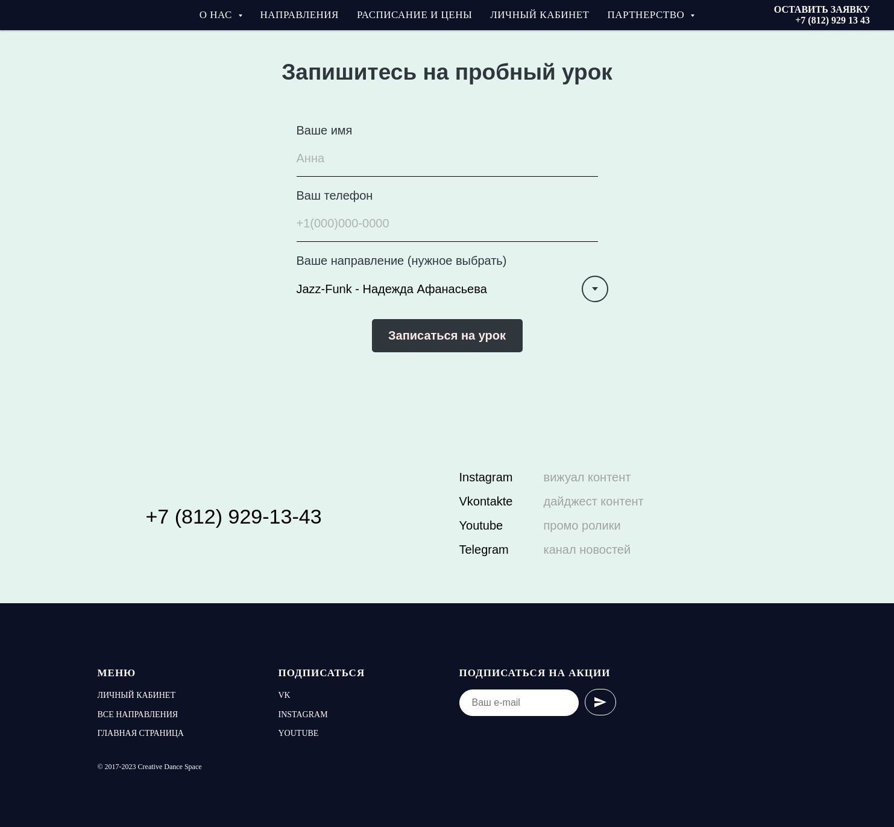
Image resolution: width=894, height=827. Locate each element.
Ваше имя (325, 130)
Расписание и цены (414, 15)
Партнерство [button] (648, 15)
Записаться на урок (447, 335)
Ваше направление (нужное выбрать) (402, 260)
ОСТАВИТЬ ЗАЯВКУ (822, 9)
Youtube (481, 525)
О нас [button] (217, 15)
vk (285, 695)
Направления (299, 15)
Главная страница (141, 733)
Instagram (486, 477)
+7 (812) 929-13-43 (234, 516)
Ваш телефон (335, 195)
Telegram (484, 549)
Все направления (138, 714)
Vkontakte (486, 501)
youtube (299, 733)
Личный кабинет (539, 15)
